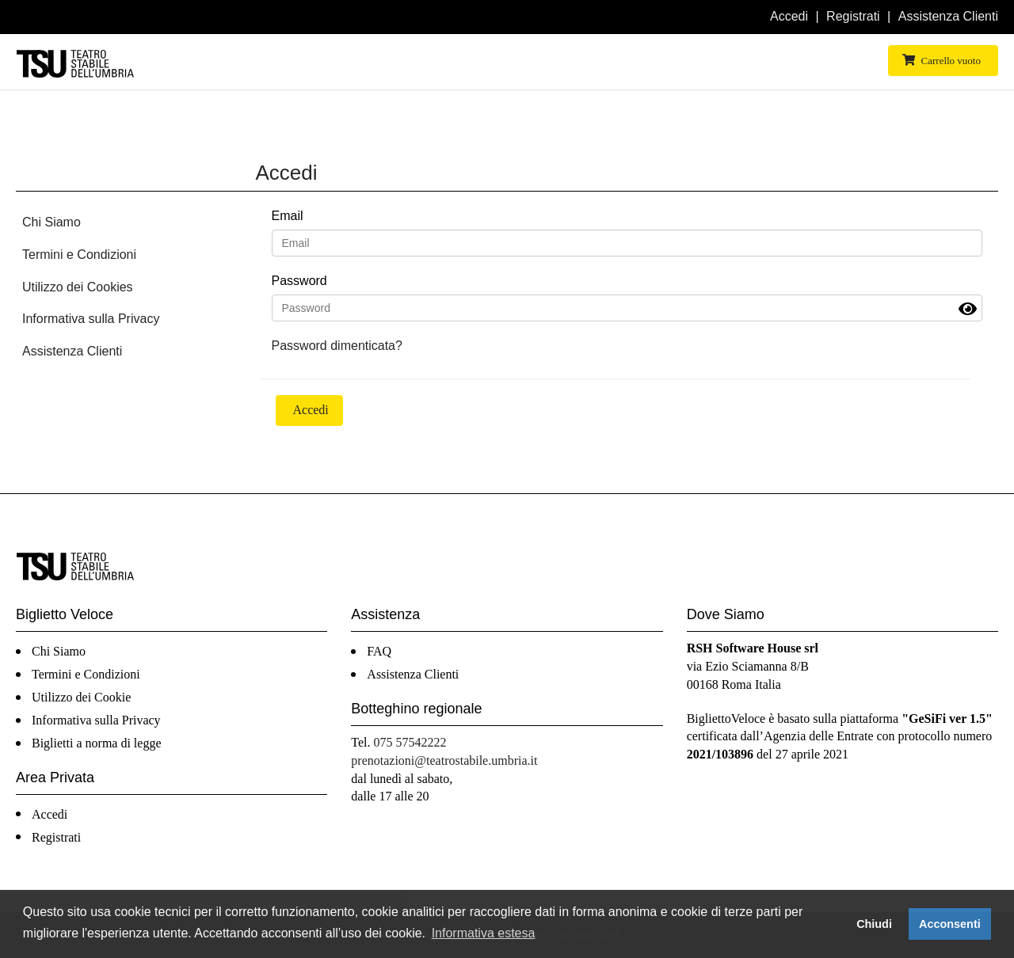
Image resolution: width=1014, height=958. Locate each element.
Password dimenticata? (337, 345)
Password (299, 280)
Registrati (853, 16)
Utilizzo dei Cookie (81, 697)
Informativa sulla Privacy (90, 318)
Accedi (789, 16)
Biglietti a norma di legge (97, 743)
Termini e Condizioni (79, 254)
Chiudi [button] (874, 924)
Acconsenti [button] (950, 924)
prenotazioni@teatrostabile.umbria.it (444, 760)
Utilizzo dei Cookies (77, 287)
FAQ (379, 651)
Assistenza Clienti (948, 16)
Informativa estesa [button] (484, 933)
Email (287, 215)
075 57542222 (410, 742)
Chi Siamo (51, 222)
